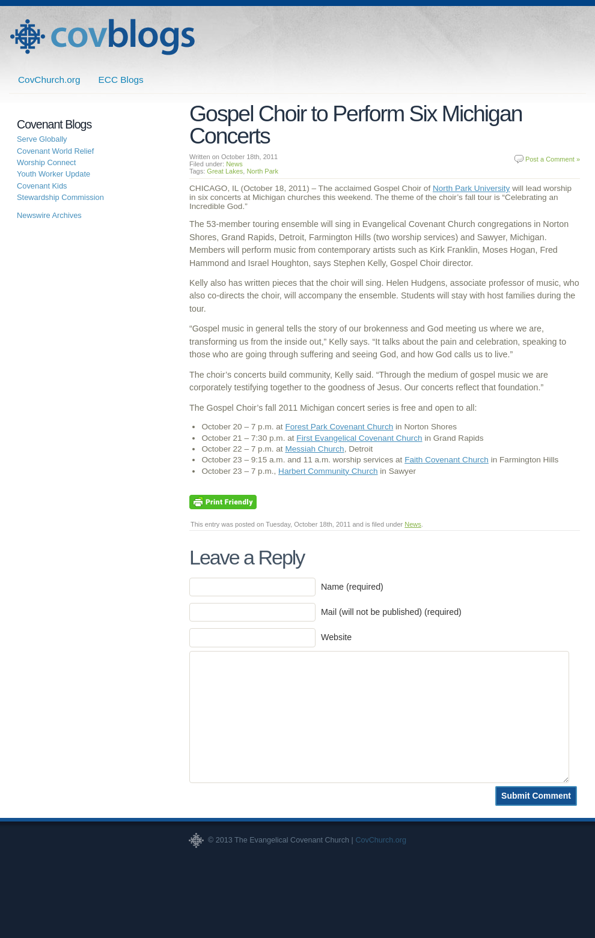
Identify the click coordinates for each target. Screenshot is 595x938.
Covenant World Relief (55, 151)
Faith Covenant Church (446, 459)
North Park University (471, 188)
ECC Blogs (121, 79)
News (234, 164)
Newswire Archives (49, 215)
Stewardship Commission (60, 197)
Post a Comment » (552, 159)
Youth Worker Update (53, 173)
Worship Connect (46, 162)
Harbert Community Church (327, 471)
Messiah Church (314, 448)
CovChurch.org (49, 79)
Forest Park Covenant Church (339, 426)
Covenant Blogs (102, 37)
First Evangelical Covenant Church (359, 438)
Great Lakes (225, 171)
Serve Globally (42, 139)
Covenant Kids (42, 185)
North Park (262, 171)
